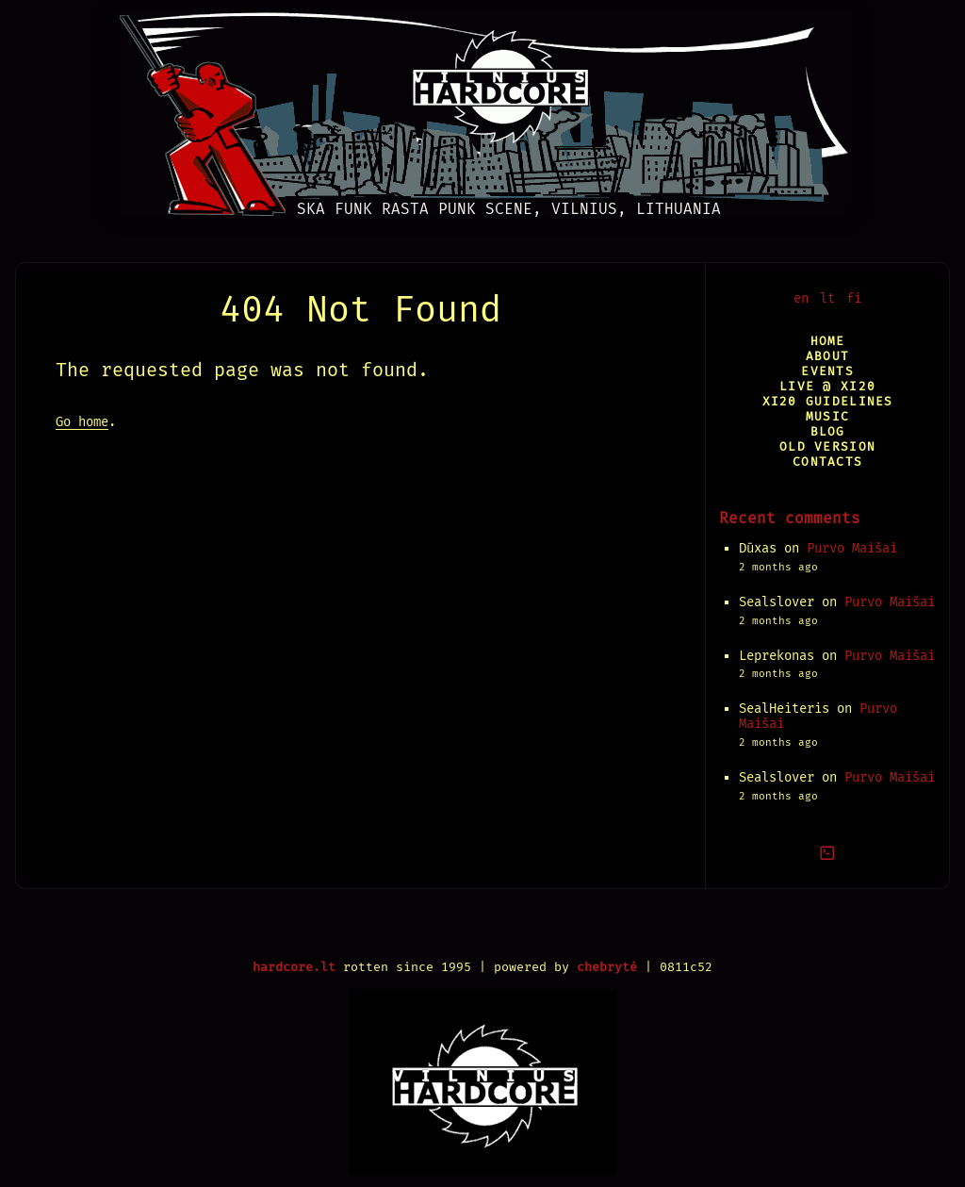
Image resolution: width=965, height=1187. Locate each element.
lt (827, 298)
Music (827, 416)
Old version (827, 446)
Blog (827, 431)
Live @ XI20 (827, 386)
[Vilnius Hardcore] (483, 108)
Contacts (827, 461)
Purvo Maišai (852, 548)
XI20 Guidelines (827, 401)
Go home (82, 422)
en (801, 298)
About (827, 356)
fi (853, 298)
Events (827, 371)
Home (827, 341)
